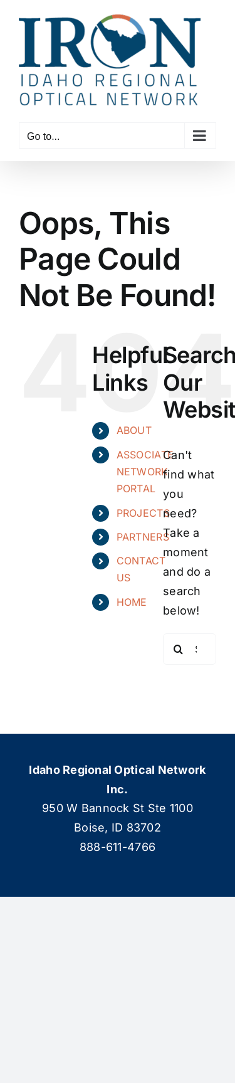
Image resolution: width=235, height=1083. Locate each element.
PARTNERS (143, 537)
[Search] (178, 649)
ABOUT (134, 430)
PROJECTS (143, 513)
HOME (132, 602)
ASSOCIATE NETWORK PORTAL (145, 471)
